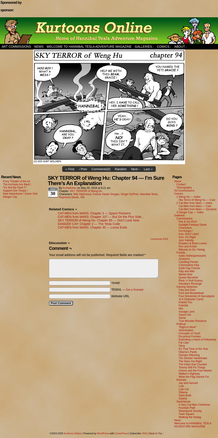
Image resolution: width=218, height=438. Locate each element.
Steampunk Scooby (190, 411)
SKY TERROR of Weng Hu (86, 191)
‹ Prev (83, 169)
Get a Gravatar (134, 289)
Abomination (186, 330)
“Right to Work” (187, 327)
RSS (144, 433)
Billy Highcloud (82, 194)
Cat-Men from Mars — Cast (195, 206)
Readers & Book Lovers (193, 243)
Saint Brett (185, 395)
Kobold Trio (185, 302)
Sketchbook (183, 401)
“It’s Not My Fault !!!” (15, 187)
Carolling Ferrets (188, 262)
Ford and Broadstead (191, 293)
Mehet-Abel (185, 274)
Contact (181, 184)
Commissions (184, 218)
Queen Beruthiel (188, 277)
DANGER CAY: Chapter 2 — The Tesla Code (89, 224)
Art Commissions (16, 46)
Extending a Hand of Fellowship (197, 339)
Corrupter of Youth (189, 333)
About (180, 46)
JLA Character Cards (191, 299)
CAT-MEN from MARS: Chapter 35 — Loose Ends (92, 227)
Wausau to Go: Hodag (192, 249)
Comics (164, 46)
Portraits (181, 379)
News (39, 46)
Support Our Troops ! (15, 190)
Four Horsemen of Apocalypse (196, 296)
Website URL (120, 296)
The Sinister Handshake (193, 358)
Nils (181, 308)
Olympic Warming (189, 355)
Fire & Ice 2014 (188, 221)
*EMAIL (127, 289)
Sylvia (182, 317)
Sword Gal (185, 314)
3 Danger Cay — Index (190, 212)
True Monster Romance (193, 321)
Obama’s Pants (188, 352)
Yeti (82, 197)
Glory (182, 345)
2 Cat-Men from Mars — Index (194, 203)
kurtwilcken (69, 188)
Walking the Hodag (190, 417)
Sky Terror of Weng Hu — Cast (197, 199)
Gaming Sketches (187, 286)
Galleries (144, 46)
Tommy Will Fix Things (192, 367)
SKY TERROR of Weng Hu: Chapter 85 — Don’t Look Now (98, 220)
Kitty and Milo (187, 271)
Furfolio (180, 252)
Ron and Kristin (188, 246)
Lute (181, 386)
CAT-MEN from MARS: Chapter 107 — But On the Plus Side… (101, 217)
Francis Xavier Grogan (106, 194)
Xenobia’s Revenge (190, 283)
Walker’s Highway (189, 373)
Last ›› (148, 169)
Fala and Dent (187, 289)
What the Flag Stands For (194, 376)
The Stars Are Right (190, 361)
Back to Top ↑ (156, 433)
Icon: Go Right (187, 237)
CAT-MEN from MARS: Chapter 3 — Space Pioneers (94, 213)
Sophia (183, 398)
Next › (135, 169)
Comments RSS (159, 239)
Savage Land (186, 311)
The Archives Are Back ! (17, 184)
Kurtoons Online (109, 30)
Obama (183, 392)
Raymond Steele (69, 197)
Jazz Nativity (186, 240)
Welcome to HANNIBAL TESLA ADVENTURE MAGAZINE (89, 46)
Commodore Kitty (189, 265)
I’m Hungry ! (186, 231)
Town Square (186, 414)
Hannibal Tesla (148, 194)
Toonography (184, 187)
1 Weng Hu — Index (188, 196)
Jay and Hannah (188, 383)
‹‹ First (69, 169)
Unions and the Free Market (195, 370)
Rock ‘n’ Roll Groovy (191, 280)
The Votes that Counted (193, 364)
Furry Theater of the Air (16, 181)
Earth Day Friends (189, 268)
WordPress (103, 433)
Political (181, 324)
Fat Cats (184, 342)
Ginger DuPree (129, 194)
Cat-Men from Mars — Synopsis (198, 209)
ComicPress (121, 433)
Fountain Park (187, 407)
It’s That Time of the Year (193, 348)
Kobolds (183, 305)
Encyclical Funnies (190, 336)
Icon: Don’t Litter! (189, 234)
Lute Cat (184, 389)
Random (121, 169)
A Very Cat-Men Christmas (194, 404)
